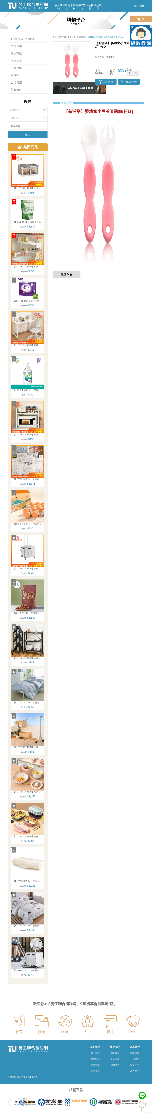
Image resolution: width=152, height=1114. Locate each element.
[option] (27, 175)
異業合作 (134, 1065)
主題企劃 (16, 46)
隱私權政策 (95, 1059)
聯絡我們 (115, 1065)
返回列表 (66, 274)
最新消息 (66, 7)
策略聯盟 (134, 1053)
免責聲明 (95, 1065)
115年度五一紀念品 (23, 38)
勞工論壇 (82, 7)
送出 (27, 134)
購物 (41, 1032)
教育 (19, 1032)
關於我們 (58, 7)
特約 (133, 1032)
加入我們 (134, 1071)
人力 (87, 1032)
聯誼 (110, 1032)
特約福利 (89, 7)
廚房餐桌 (81, 37)
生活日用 (16, 82)
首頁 (55, 37)
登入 (136, 5)
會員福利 (74, 7)
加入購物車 (131, 81)
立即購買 (108, 81)
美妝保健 (16, 89)
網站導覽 (95, 1071)
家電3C (15, 75)
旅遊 (64, 1032)
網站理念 (115, 1053)
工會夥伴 (134, 1059)
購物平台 (97, 7)
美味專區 (16, 53)
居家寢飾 (16, 68)
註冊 (142, 5)
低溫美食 (16, 60)
